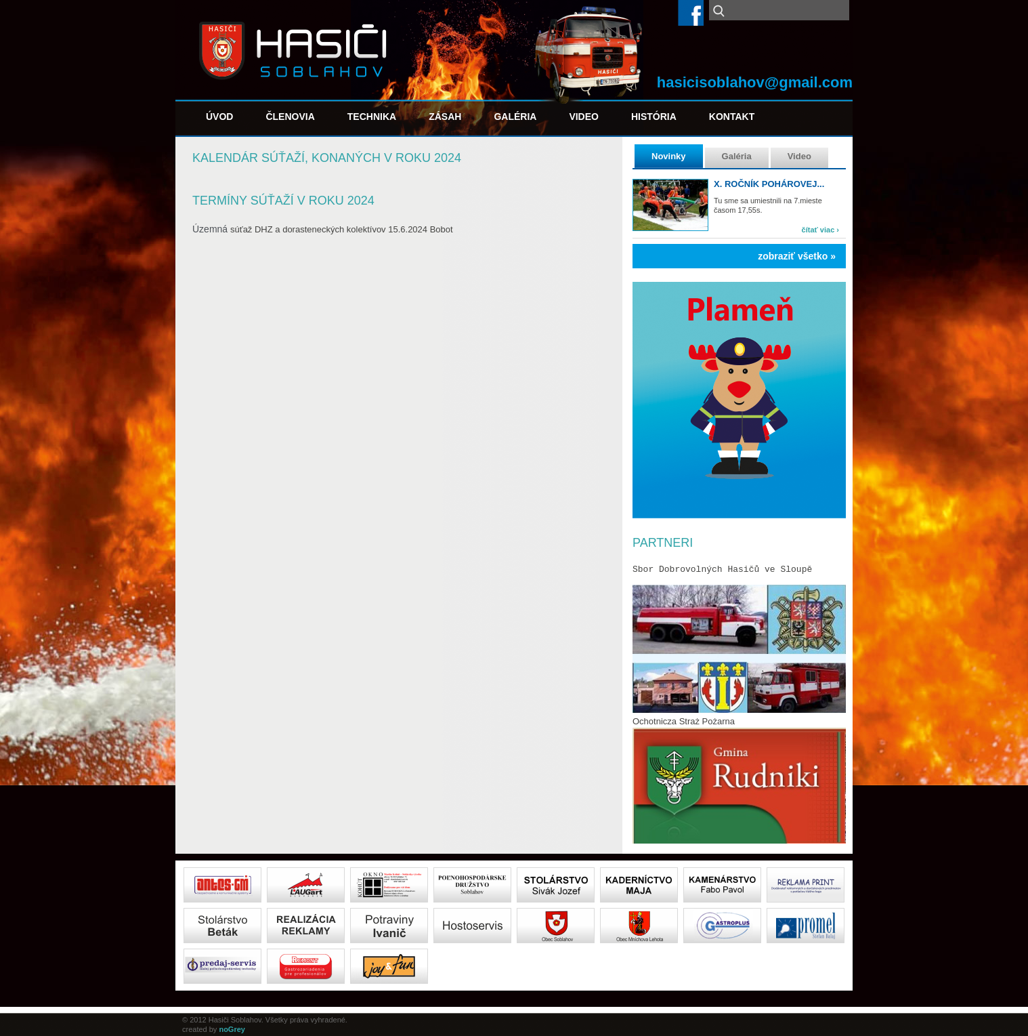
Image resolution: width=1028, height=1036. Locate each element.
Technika (371, 116)
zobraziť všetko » (797, 256)
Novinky (668, 156)
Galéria (515, 116)
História (654, 116)
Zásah (445, 116)
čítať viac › (820, 230)
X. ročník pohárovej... (769, 184)
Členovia (289, 116)
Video (584, 116)
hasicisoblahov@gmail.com (755, 82)
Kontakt (731, 116)
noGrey (232, 1029)
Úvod (219, 116)
